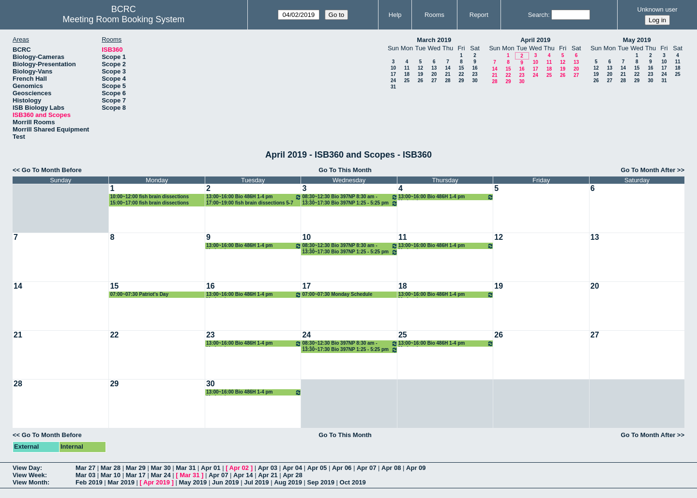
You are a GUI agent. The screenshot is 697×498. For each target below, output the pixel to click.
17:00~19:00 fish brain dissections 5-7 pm (249, 203)
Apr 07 (366, 467)
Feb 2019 (89, 482)
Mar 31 (186, 467)
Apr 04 (292, 467)
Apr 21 (267, 475)
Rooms (434, 14)
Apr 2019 (156, 482)
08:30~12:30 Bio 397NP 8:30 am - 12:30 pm (349, 197)
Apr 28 (292, 475)
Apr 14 (243, 475)
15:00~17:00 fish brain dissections (149, 202)
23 (474, 74)
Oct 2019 (353, 482)
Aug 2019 (288, 482)
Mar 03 (85, 475)
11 (406, 68)
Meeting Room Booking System (123, 19)
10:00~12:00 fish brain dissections (149, 196)
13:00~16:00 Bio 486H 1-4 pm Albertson (254, 197)
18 (406, 74)
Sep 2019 (320, 482)
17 (393, 74)
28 (447, 80)
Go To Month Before (52, 170)
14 (447, 68)
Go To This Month (345, 170)
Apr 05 (317, 467)
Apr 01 (210, 467)
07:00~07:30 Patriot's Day (139, 294)
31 (393, 86)
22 (461, 74)
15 (461, 68)
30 (474, 80)
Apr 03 (267, 467)
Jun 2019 (225, 482)
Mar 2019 (121, 482)
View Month (30, 482)
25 (406, 80)
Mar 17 (136, 475)
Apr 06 (341, 467)
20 (434, 74)
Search (538, 14)
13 (434, 68)
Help (395, 14)
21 (447, 74)
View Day (26, 467)
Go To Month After (648, 170)
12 (420, 68)
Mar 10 (111, 475)
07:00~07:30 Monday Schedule (337, 294)
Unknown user (657, 9)
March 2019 (434, 40)
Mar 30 (160, 467)
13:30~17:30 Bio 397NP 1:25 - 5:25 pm (349, 203)
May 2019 (637, 40)
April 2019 (535, 40)
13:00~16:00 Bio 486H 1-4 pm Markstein (446, 197)
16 (474, 68)
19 (420, 74)
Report (479, 14)
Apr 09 (415, 467)
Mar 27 (85, 467)
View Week (29, 475)
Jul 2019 (256, 482)
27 (434, 80)
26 (420, 80)
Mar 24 (160, 475)
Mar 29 (136, 467)
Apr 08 (391, 467)
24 (393, 80)
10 (393, 68)
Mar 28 (111, 467)
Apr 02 (239, 467)
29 (461, 80)
